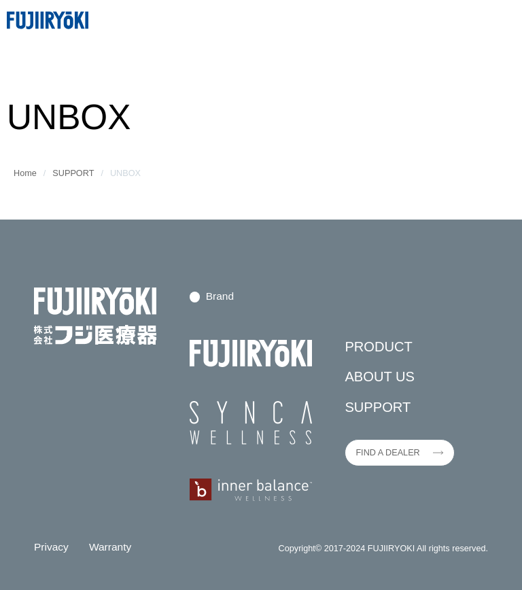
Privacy (51, 547)
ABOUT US (380, 376)
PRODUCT (379, 346)
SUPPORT (73, 173)
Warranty (110, 547)
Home (25, 173)
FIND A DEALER (387, 452)
